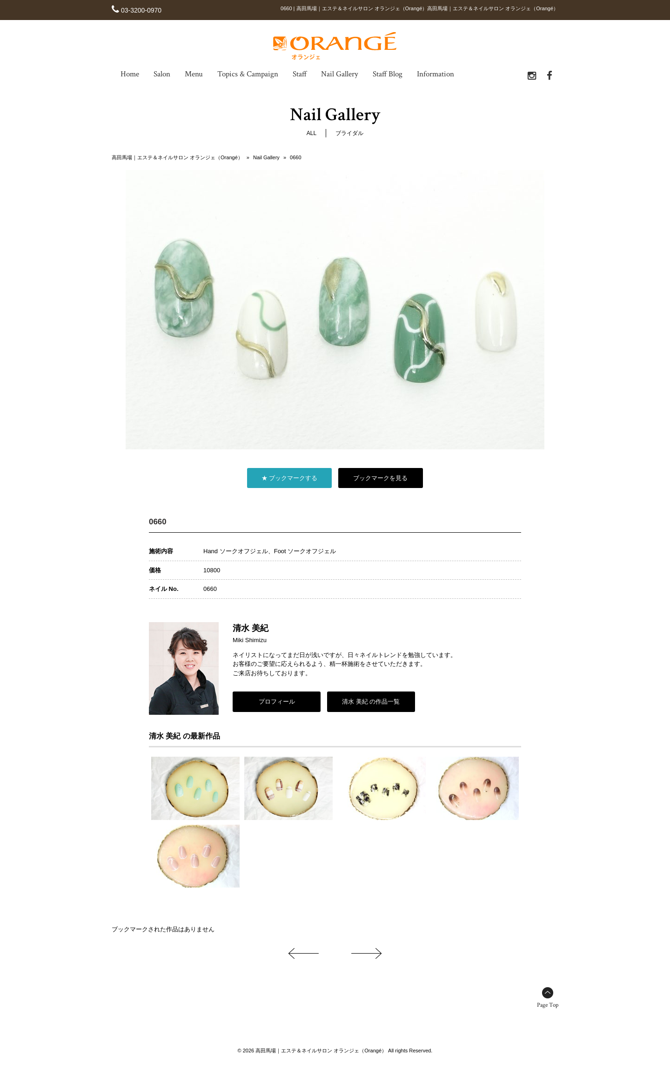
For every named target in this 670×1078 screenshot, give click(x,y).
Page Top (547, 1005)
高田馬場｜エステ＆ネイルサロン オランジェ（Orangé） (177, 157)
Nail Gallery (266, 157)
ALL (311, 133)
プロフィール (277, 701)
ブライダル (349, 133)
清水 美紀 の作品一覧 (371, 701)
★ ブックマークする (289, 478)
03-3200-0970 (141, 10)
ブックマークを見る (380, 478)
